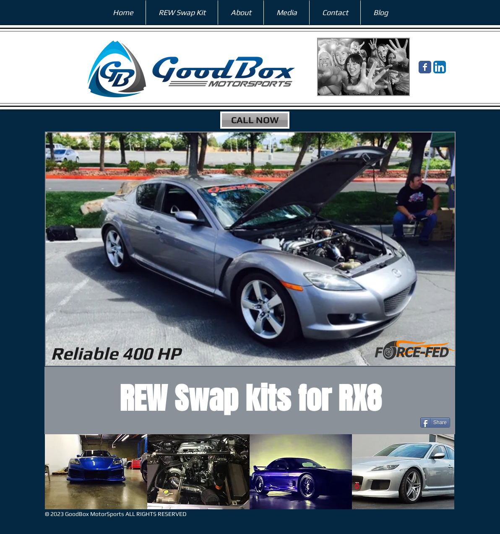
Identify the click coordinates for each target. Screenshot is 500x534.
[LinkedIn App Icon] (439, 67)
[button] (96, 471)
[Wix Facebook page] (425, 67)
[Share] (435, 422)
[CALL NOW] (254, 120)
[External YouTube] (115, 297)
